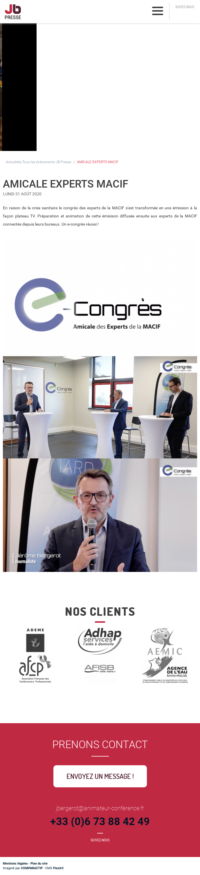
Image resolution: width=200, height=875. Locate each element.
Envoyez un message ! (100, 776)
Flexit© (58, 868)
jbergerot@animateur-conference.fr (100, 808)
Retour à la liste (28, 588)
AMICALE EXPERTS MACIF (97, 162)
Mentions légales (15, 863)
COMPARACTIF (32, 868)
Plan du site (39, 863)
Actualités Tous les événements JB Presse (38, 162)
